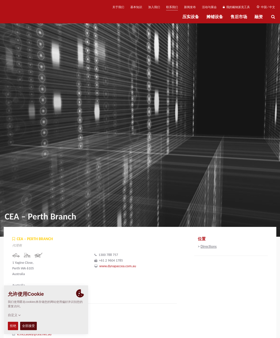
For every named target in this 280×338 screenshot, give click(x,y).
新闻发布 (190, 7)
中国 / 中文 (266, 7)
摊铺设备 (214, 16)
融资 (258, 16)
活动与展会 (209, 7)
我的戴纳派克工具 (236, 7)
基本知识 (136, 7)
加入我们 (154, 7)
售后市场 (238, 16)
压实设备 (190, 16)
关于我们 (118, 7)
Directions (208, 246)
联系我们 (172, 7)
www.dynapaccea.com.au (117, 266)
